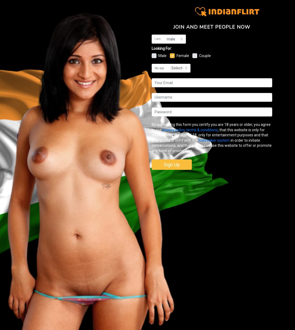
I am (158, 39)
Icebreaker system (214, 140)
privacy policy (173, 130)
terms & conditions (202, 130)
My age (159, 68)
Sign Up (172, 164)
